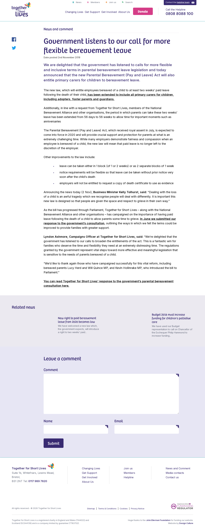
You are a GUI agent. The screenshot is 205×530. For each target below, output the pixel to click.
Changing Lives (74, 12)
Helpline (129, 477)
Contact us (172, 477)
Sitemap (91, 508)
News (78, 2)
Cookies (124, 508)
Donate (143, 11)
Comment (51, 369)
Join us (112, 2)
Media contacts (175, 472)
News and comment (58, 28)
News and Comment (178, 468)
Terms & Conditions (107, 508)
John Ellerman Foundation (158, 520)
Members (95, 2)
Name (48, 421)
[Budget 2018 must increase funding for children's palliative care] (127, 326)
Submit (53, 443)
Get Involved (109, 12)
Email (118, 421)
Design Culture (186, 523)
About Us (124, 12)
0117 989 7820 (37, 481)
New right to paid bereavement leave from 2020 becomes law (77, 320)
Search (129, 2)
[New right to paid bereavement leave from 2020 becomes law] (34, 326)
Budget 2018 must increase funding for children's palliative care (171, 318)
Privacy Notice (137, 508)
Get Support (92, 12)
